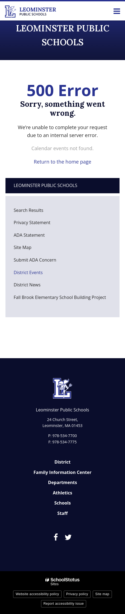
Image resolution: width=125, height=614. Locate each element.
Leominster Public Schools (45, 185)
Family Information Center (63, 472)
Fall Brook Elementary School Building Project (60, 297)
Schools (62, 503)
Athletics (62, 493)
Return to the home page (62, 161)
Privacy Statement (32, 223)
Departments (62, 482)
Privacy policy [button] (77, 594)
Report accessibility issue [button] (63, 604)
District (62, 462)
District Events (28, 272)
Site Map (22, 247)
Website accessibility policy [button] (37, 594)
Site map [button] (102, 594)
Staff (62, 513)
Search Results (28, 210)
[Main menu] (117, 10)
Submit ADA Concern (35, 260)
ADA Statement (29, 235)
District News (27, 285)
